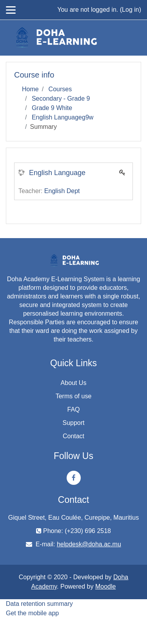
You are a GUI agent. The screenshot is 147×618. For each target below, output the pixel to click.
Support (73, 422)
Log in (130, 9)
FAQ (73, 409)
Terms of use (74, 396)
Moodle (105, 586)
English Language (57, 173)
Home (30, 89)
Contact (73, 436)
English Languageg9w (62, 117)
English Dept (62, 191)
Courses (60, 89)
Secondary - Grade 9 (61, 98)
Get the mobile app (32, 613)
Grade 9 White (52, 108)
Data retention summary (39, 603)
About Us (74, 382)
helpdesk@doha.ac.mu (89, 544)
